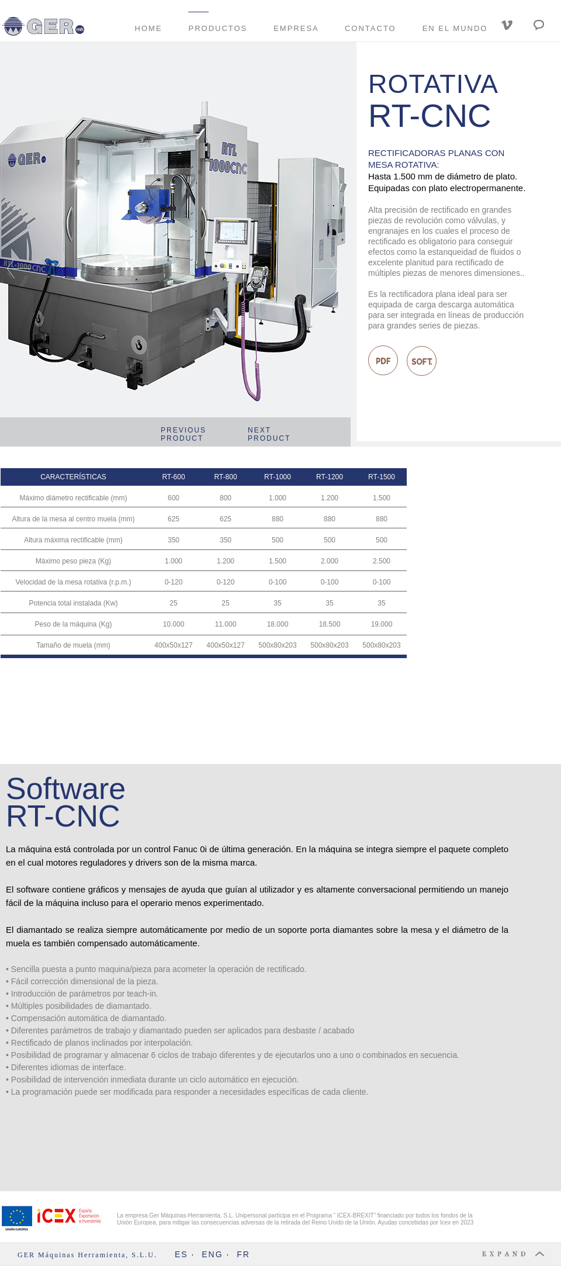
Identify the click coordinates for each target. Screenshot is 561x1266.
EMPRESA (295, 28)
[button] (325, 268)
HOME (148, 28)
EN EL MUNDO (455, 28)
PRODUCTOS (217, 28)
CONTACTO (370, 28)
